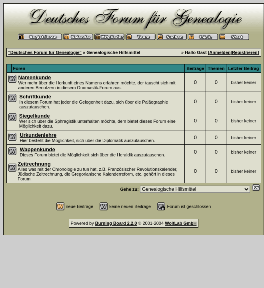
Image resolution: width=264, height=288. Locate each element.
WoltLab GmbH (180, 223)
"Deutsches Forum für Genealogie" (45, 52)
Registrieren (245, 52)
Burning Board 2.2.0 (116, 223)
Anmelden (219, 52)
